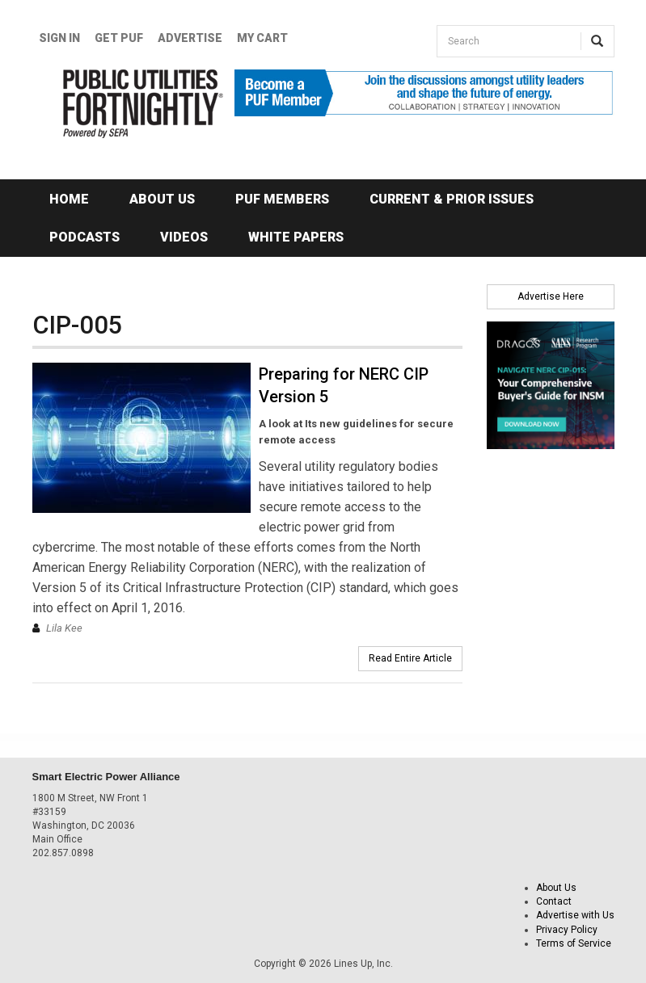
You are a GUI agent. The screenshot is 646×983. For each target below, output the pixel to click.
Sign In (59, 38)
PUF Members (282, 199)
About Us (162, 199)
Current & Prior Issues (451, 199)
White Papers (296, 237)
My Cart (262, 38)
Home (69, 199)
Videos (184, 237)
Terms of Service (573, 943)
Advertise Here (550, 296)
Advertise (190, 38)
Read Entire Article (410, 658)
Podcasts (84, 237)
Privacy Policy (566, 929)
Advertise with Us (575, 915)
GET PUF (119, 38)
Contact (554, 901)
